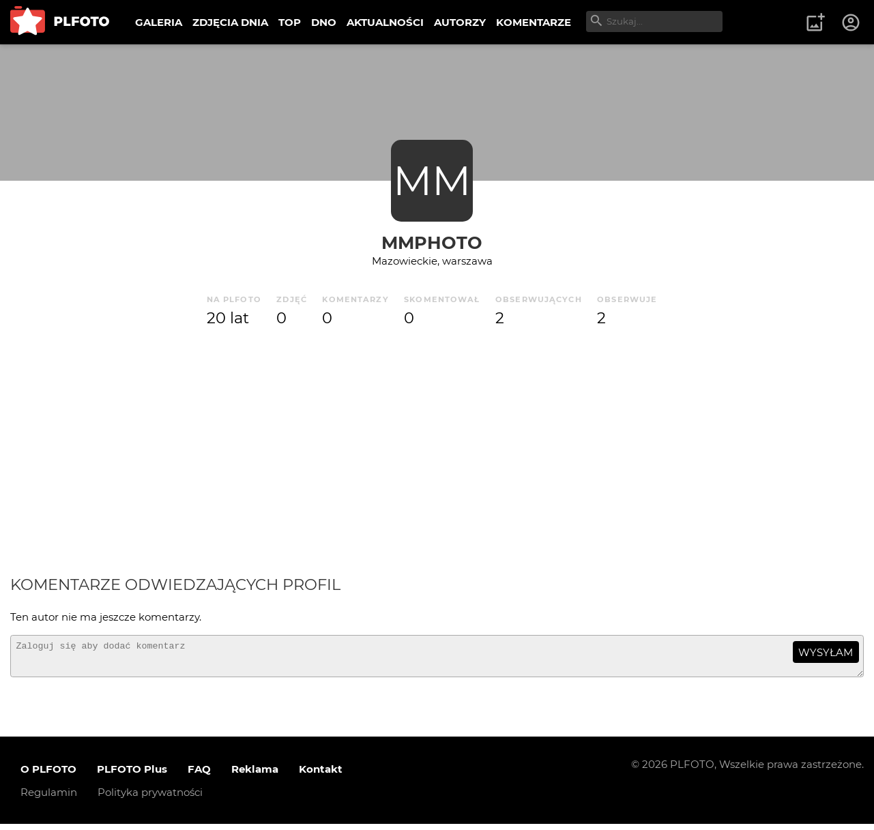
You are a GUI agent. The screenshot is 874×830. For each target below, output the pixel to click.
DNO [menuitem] (323, 22)
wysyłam (825, 652)
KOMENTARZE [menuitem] (533, 22)
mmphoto (431, 242)
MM (432, 180)
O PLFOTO (48, 775)
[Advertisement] (437, 452)
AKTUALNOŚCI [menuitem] (385, 22)
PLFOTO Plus (132, 775)
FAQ (199, 775)
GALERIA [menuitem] (158, 22)
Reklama (254, 775)
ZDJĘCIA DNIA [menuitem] (230, 22)
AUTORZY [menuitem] (460, 22)
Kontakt (321, 775)
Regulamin (48, 798)
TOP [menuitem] (289, 22)
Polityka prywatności (150, 798)
